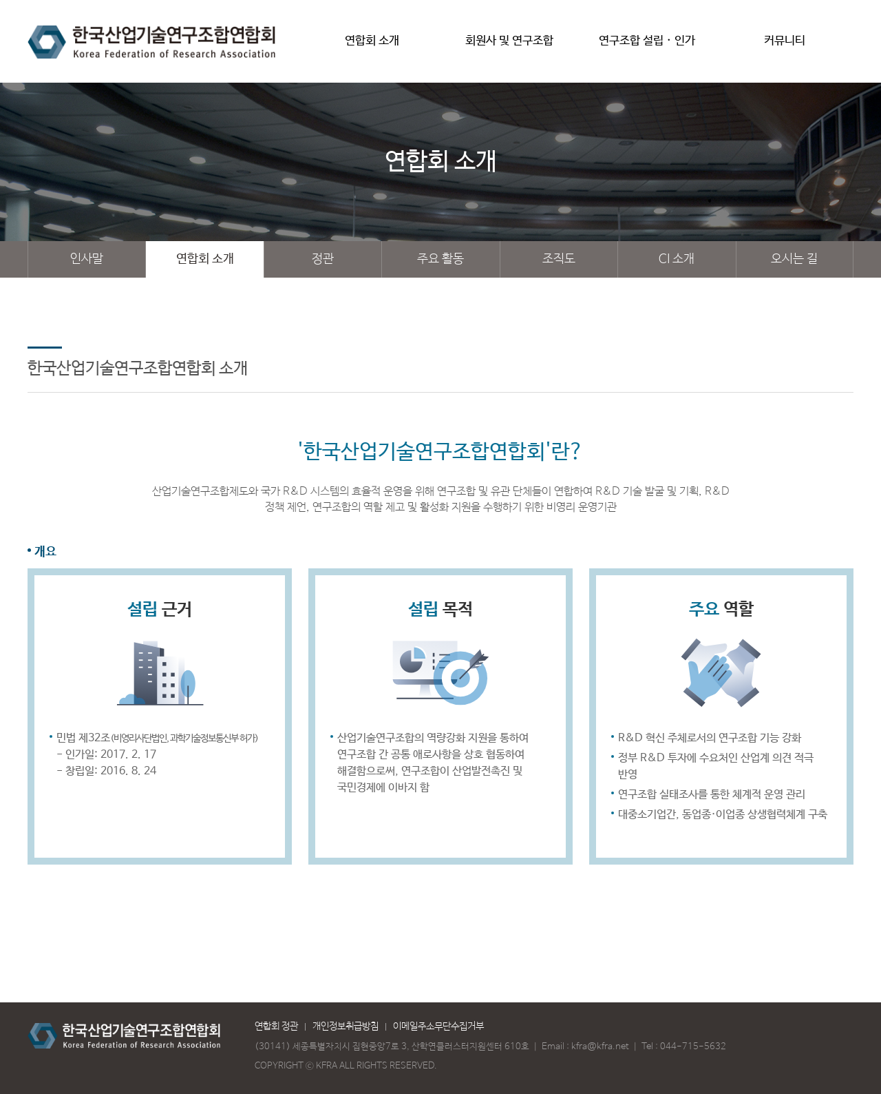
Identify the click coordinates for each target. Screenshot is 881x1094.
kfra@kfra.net (600, 1047)
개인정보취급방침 (345, 1026)
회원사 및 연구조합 (509, 46)
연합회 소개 (372, 46)
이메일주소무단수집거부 (438, 1026)
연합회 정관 (276, 1026)
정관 (323, 259)
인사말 (86, 259)
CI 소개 (676, 259)
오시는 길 (794, 259)
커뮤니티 (785, 46)
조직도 (558, 259)
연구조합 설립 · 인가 (647, 46)
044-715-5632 (693, 1047)
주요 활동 (440, 259)
